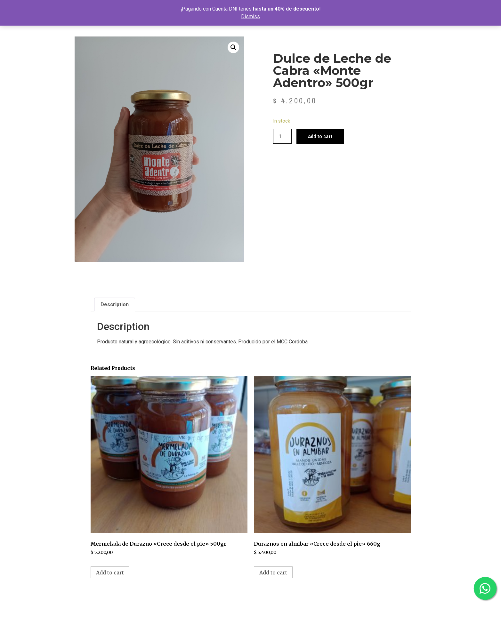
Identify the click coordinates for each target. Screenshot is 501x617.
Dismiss (250, 16)
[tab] (114, 305)
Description (115, 304)
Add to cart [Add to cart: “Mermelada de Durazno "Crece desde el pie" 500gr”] (110, 572)
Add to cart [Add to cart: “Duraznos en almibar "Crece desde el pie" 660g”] (273, 572)
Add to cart (320, 136)
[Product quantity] (282, 136)
